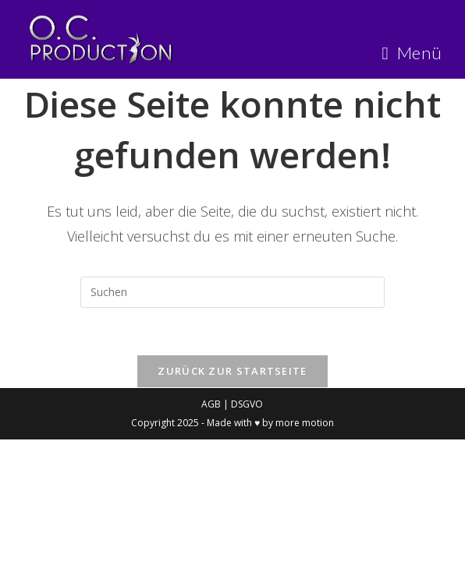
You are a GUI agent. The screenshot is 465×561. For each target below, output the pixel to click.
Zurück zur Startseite (232, 371)
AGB (212, 404)
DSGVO (247, 404)
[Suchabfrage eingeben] (232, 292)
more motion (304, 422)
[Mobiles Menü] (412, 52)
